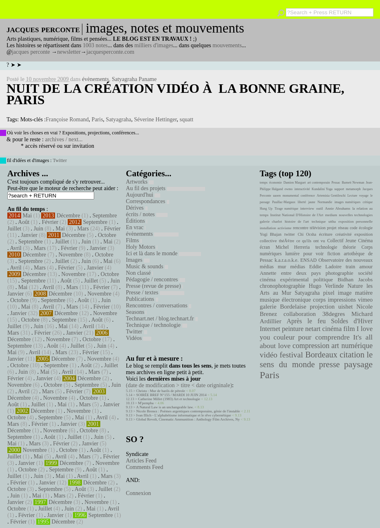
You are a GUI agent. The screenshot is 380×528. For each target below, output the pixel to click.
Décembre (68, 216)
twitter (289, 234)
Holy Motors (141, 247)
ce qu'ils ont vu (310, 240)
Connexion (138, 493)
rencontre (301, 228)
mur (282, 266)
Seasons (136, 312)
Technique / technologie (156, 325)
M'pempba (146, 403)
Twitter (59, 160)
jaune (311, 202)
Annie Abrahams (337, 208)
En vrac (136, 227)
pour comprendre (324, 337)
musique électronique (285, 299)
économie (275, 182)
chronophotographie (282, 286)
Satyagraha (118, 119)
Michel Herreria (293, 247)
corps (319, 299)
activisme (285, 228)
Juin (38, 229)
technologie (326, 247)
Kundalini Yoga (322, 189)
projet (331, 228)
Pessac (335, 182)
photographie (339, 273)
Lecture (352, 195)
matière (364, 292)
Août (23, 222)
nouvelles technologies (356, 215)
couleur (284, 337)
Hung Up (266, 208)
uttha (332, 221)
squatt (186, 119)
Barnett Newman (353, 182)
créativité (343, 234)
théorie (349, 247)
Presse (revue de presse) (154, 286)
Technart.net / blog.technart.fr (162, 318)
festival (291, 355)
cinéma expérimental (284, 279)
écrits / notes (147, 214)
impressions (342, 299)
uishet (345, 306)
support (339, 189)
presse (329, 364)
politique (323, 279)
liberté (302, 202)
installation (268, 228)
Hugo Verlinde (326, 286)
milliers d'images (153, 45)
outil (319, 208)
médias (297, 266)
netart (312, 329)
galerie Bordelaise (283, 306)
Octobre (107, 235)
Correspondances (147, 201)
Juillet (14, 229)
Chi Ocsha (307, 234)
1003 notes (95, 45)
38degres (333, 313)
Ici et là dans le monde (163, 253)
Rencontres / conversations (158, 305)
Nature (355, 286)
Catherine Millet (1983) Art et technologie (169, 399)
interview (307, 208)
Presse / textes (155, 292)
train (351, 266)
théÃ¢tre (286, 240)
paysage (358, 364)
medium (331, 215)
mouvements (227, 45)
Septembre (105, 216)
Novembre (70, 255)
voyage (364, 195)
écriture (326, 234)
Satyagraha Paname (134, 79)
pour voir (313, 253)
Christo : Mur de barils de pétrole (160, 391)
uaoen (277, 195)
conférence (307, 195)
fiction (333, 253)
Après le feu (306, 321)
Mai (27, 216)
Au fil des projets (165, 188)
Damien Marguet (294, 182)
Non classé (139, 273)
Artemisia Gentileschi (331, 195)
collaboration (299, 314)
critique (368, 202)
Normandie (325, 202)
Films (134, 240)
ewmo (289, 189)
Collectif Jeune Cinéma (350, 240)
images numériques (347, 202)
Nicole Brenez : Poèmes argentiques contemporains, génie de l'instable (188, 411)
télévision (318, 228)
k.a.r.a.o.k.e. (286, 260)
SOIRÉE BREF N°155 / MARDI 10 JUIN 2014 (171, 395)
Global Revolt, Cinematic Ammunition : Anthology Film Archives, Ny (188, 419)
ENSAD (308, 260)
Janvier (29, 235)
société (365, 273)
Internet (270, 329)
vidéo (268, 355)
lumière (292, 253)
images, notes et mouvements (165, 28)
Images (138, 260)
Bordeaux (321, 354)
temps (263, 182)
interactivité (302, 189)
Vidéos (138, 338)
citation (352, 354)
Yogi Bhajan (270, 234)
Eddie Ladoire (325, 266)
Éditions (136, 221)
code (354, 228)
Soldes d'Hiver (352, 321)
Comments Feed (144, 467)
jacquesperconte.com (110, 52)
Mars (83, 229)
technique (319, 221)
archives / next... (63, 139)
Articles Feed (141, 461)
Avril (16, 248)
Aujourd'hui (143, 195)
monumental (291, 195)
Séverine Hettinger (155, 119)
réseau (343, 228)
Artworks (140, 182)
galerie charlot (271, 221)
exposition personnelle (355, 221)
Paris (97, 119)
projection (322, 306)
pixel (329, 293)
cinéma (332, 329)
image (345, 293)
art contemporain (318, 182)
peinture (292, 329)
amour (366, 266)
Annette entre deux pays (290, 273)
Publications (142, 299)
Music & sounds (147, 266)
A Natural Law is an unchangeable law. (165, 407)
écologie (366, 228)
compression (310, 346)
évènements (95, 79)
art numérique (352, 346)
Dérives (137, 208)
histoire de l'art (297, 221)
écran (265, 247)
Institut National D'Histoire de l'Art (296, 215)
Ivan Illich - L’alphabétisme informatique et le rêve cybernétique (183, 415)
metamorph (353, 189)
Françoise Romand (67, 119)
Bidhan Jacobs (355, 279)
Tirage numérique (286, 208)
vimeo (365, 299)
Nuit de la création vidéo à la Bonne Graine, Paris (176, 94)
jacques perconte (31, 52)
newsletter (69, 52)
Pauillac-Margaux (283, 202)
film (349, 329)
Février (50, 222)
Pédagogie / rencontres (155, 279)
